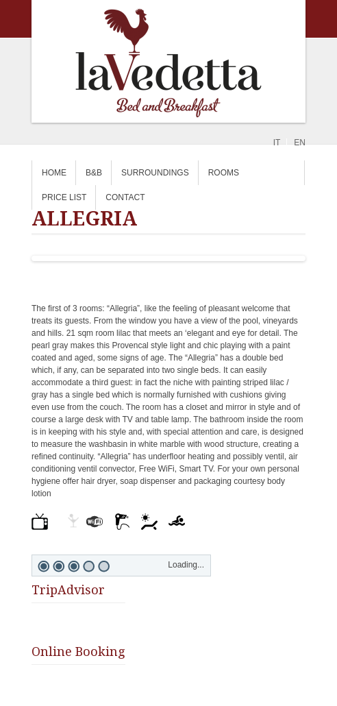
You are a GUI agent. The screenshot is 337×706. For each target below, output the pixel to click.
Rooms (223, 173)
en (299, 142)
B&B (94, 173)
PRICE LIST (64, 197)
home (54, 173)
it (277, 142)
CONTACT (125, 197)
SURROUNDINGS (155, 173)
